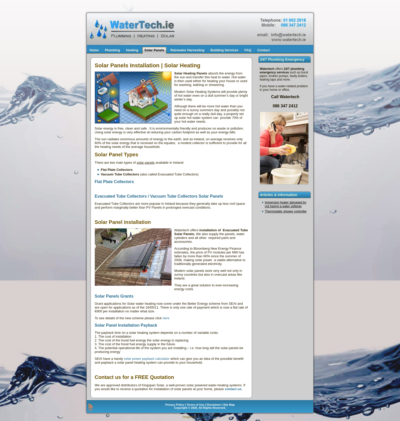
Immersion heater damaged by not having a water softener (285, 204)
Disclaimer (214, 404)
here (166, 318)
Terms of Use (195, 404)
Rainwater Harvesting (187, 50)
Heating (132, 50)
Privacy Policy (174, 404)
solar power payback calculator (146, 359)
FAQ (247, 50)
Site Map (229, 404)
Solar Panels (154, 50)
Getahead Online (207, 417)
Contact (263, 50)
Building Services (224, 50)
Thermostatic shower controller (286, 211)
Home (94, 50)
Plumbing (112, 50)
